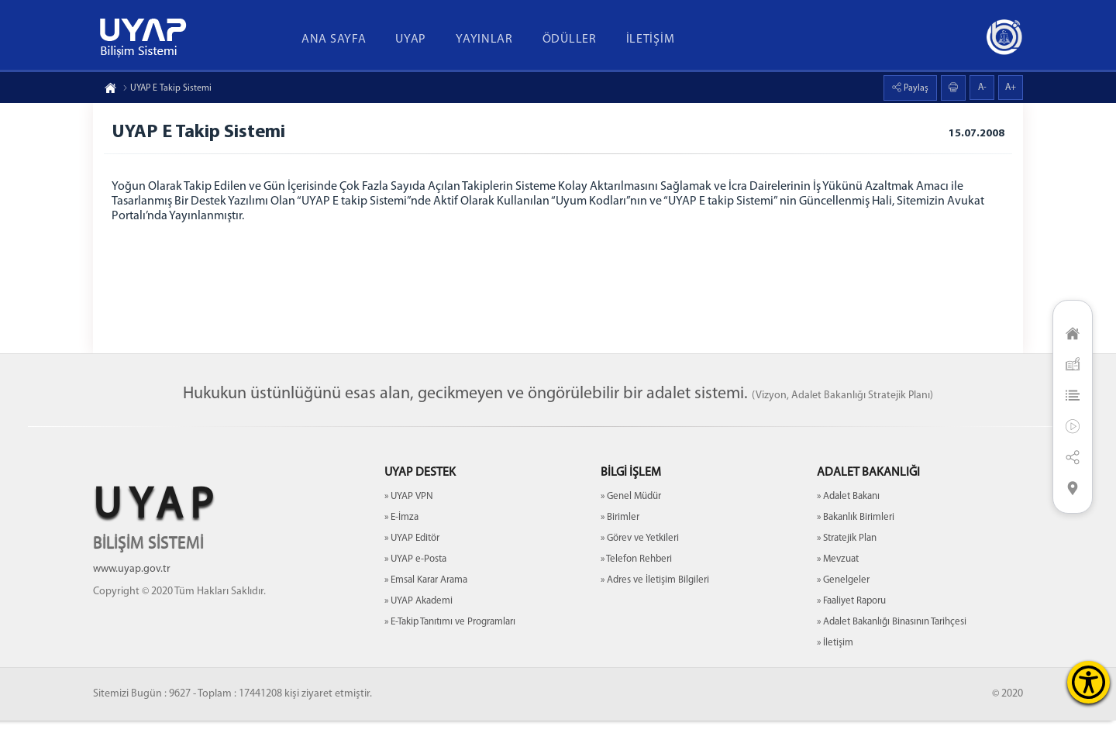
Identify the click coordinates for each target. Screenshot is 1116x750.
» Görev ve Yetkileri (640, 567)
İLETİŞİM (650, 39)
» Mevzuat (838, 588)
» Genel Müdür (631, 526)
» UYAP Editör (411, 567)
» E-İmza (401, 547)
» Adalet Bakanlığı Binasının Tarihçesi (891, 651)
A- (982, 87)
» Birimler (620, 547)
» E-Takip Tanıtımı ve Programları (449, 651)
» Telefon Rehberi (636, 588)
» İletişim (835, 672)
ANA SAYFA (333, 39)
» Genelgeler (843, 609)
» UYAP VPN (408, 526)
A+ (1010, 87)
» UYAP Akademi (418, 630)
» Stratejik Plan (847, 567)
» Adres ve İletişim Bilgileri (655, 609)
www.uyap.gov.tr (131, 598)
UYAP (410, 39)
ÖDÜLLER (569, 39)
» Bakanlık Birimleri (855, 547)
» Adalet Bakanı (848, 526)
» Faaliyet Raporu (851, 630)
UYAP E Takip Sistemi (167, 88)
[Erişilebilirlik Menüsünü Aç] (1088, 682)
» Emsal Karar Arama (425, 609)
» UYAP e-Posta (415, 588)
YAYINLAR (484, 39)
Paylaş (914, 88)
